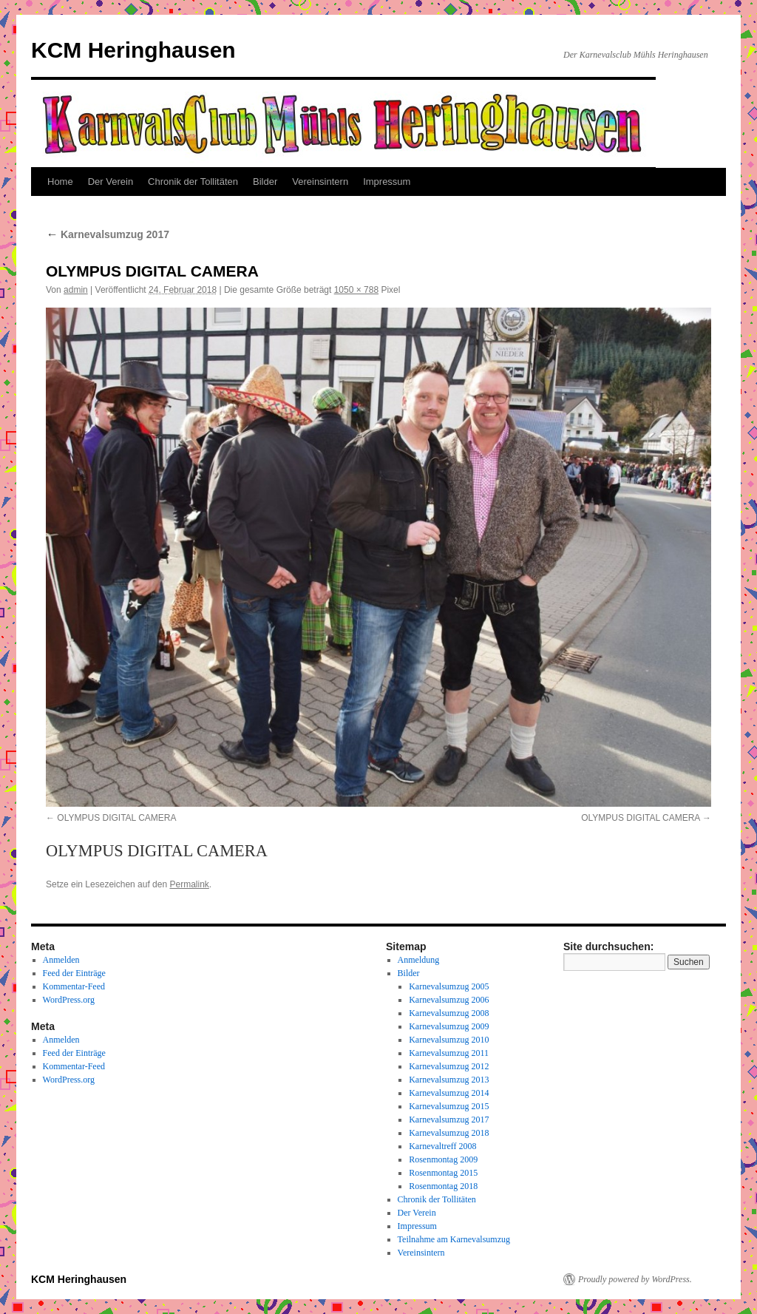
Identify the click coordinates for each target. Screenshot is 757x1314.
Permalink (188, 884)
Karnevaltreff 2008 (442, 1146)
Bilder (265, 181)
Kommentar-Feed (74, 986)
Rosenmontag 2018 (443, 1186)
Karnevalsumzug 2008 (449, 1013)
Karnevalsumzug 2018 (449, 1133)
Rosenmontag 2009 (443, 1159)
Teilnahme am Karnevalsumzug (454, 1239)
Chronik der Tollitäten (193, 181)
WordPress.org (69, 1000)
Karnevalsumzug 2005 (449, 986)
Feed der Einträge (74, 973)
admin (76, 290)
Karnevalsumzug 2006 (449, 1000)
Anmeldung (419, 960)
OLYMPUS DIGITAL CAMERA (116, 818)
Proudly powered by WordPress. (635, 1279)
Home (60, 181)
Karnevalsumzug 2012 (449, 1066)
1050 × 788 (356, 290)
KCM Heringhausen (133, 50)
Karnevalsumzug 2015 (449, 1106)
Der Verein (110, 181)
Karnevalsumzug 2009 (449, 1026)
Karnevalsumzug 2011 (449, 1053)
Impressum (386, 181)
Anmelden (61, 960)
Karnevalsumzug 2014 (449, 1093)
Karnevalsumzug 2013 (449, 1079)
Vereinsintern (320, 181)
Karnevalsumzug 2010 (449, 1039)
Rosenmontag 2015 (443, 1173)
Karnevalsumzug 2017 (107, 234)
